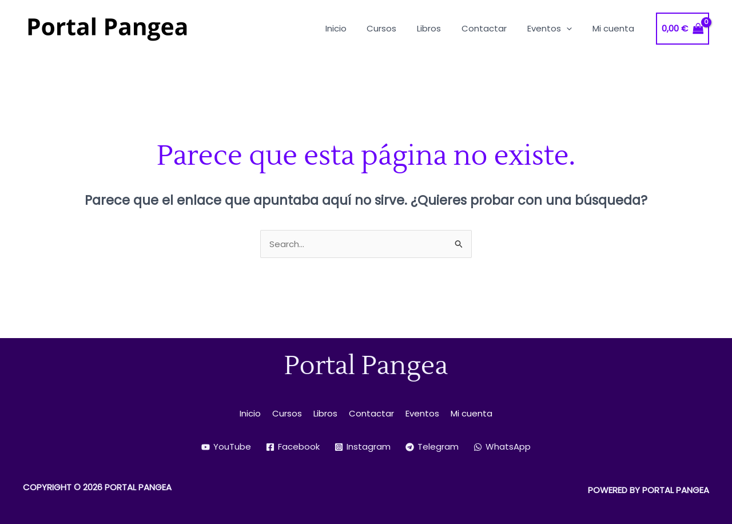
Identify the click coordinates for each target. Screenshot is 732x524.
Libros (325, 413)
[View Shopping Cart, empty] (683, 29)
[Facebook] (293, 447)
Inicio (250, 413)
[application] (571, 28)
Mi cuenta (471, 413)
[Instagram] (363, 447)
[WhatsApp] (502, 447)
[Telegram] (432, 447)
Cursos (287, 413)
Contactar (371, 413)
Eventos (422, 413)
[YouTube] (226, 447)
